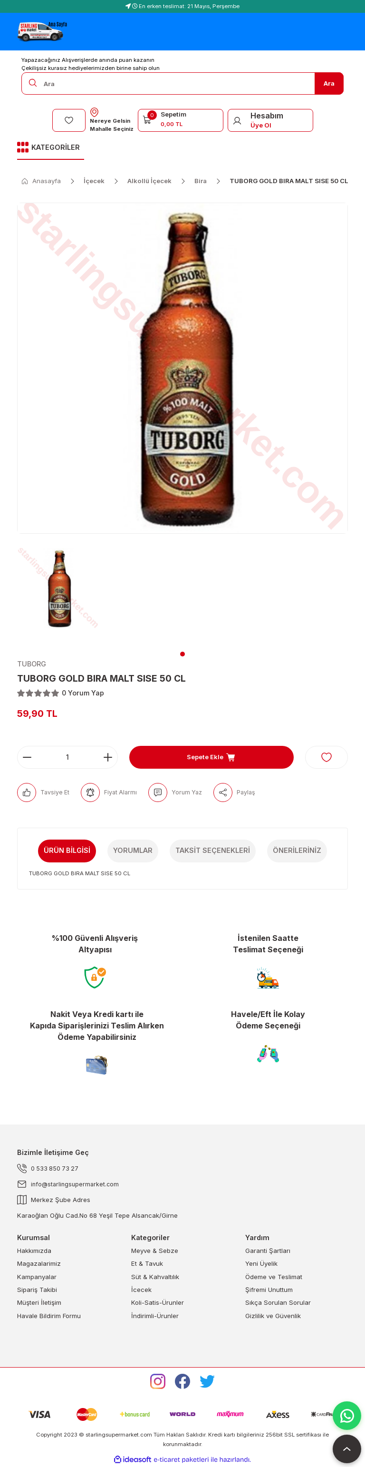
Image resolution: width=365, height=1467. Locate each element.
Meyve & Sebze (154, 1251)
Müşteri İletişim (39, 1303)
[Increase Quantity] (107, 757)
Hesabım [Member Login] (266, 115)
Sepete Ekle (211, 757)
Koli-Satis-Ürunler (157, 1303)
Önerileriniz (297, 850)
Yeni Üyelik (261, 1264)
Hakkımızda (34, 1251)
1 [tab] (182, 654)
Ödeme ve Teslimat (273, 1277)
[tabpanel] (58, 594)
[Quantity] (67, 757)
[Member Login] (237, 120)
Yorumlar (133, 850)
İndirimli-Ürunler (155, 1316)
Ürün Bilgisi (67, 850)
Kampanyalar (37, 1277)
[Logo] (42, 32)
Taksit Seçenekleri (212, 850)
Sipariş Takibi (37, 1290)
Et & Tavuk (147, 1264)
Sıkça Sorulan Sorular (278, 1303)
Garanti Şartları (267, 1251)
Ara (329, 83)
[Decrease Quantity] (27, 757)
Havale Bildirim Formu (49, 1316)
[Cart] (181, 119)
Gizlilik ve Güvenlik (273, 1316)
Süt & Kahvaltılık (155, 1277)
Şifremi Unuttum (269, 1290)
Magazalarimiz (39, 1264)
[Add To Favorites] (326, 757)
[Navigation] (50, 148)
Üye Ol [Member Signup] (260, 125)
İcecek (141, 1290)
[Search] (182, 83)
